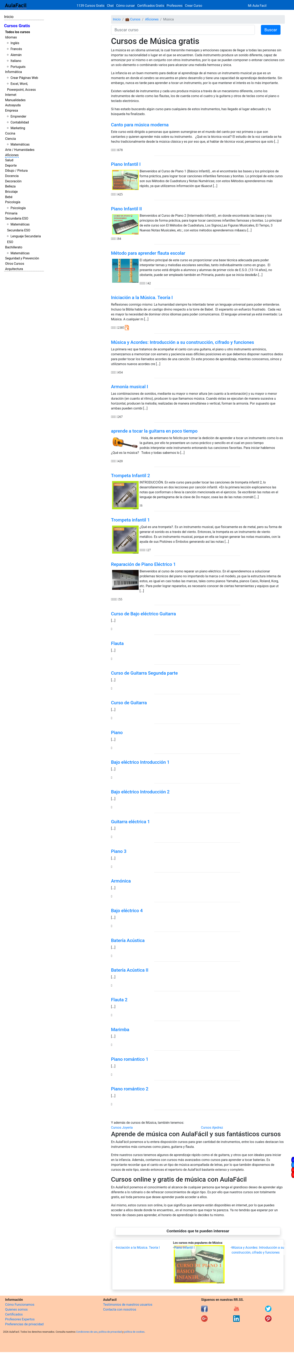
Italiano (15, 61)
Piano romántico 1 (129, 1059)
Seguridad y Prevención (22, 258)
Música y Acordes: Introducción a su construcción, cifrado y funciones (182, 342)
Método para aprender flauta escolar (148, 253)
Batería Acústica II (129, 970)
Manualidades (15, 100)
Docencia (12, 176)
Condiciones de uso (87, 1331)
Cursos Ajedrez (212, 1127)
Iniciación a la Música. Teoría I (142, 297)
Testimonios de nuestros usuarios (127, 1305)
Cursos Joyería (122, 1127)
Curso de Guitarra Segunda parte (144, 673)
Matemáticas (20, 144)
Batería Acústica (128, 940)
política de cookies (134, 1331)
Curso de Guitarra (129, 702)
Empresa (11, 110)
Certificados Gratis (150, 6)
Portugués (18, 67)
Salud (9, 160)
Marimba (120, 1029)
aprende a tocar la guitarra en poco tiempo (154, 431)
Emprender (18, 116)
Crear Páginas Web (24, 78)
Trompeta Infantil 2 (130, 475)
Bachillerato (13, 247)
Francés (16, 49)
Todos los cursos (17, 32)
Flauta (117, 643)
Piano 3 (119, 851)
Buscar (270, 29)
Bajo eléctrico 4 (127, 910)
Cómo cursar (125, 6)
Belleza (10, 186)
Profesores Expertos (20, 1319)
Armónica (121, 881)
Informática (13, 72)
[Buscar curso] (183, 30)
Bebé (8, 197)
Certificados (14, 1314)
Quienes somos (16, 1309)
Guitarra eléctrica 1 (130, 821)
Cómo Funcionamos (19, 1305)
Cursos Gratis (17, 25)
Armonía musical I (129, 386)
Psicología (12, 202)
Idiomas (11, 37)
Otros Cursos (14, 264)
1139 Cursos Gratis (91, 6)
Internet (10, 95)
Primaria (11, 213)
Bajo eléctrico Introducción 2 (140, 791)
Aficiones (12, 155)
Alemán (15, 55)
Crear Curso (193, 6)
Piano (117, 732)
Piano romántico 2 (129, 1088)
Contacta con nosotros (119, 1309)
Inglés (14, 43)
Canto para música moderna (140, 124)
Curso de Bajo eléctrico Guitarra (143, 613)
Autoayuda (13, 105)
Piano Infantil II (126, 208)
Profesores (175, 6)
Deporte (11, 165)
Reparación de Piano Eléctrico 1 (143, 564)
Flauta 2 (119, 999)
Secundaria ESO (16, 218)
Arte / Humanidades (20, 150)
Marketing (17, 128)
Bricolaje (11, 192)
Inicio (8, 16)
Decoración (13, 181)
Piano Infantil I (126, 164)
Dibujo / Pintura (16, 171)
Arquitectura (14, 269)
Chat (110, 6)
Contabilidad (19, 122)
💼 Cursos (132, 19)
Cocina (10, 133)
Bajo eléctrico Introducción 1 (140, 762)
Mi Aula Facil (257, 6)
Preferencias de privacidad (24, 1324)
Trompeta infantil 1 (130, 520)
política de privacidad (110, 1331)
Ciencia (10, 139)
